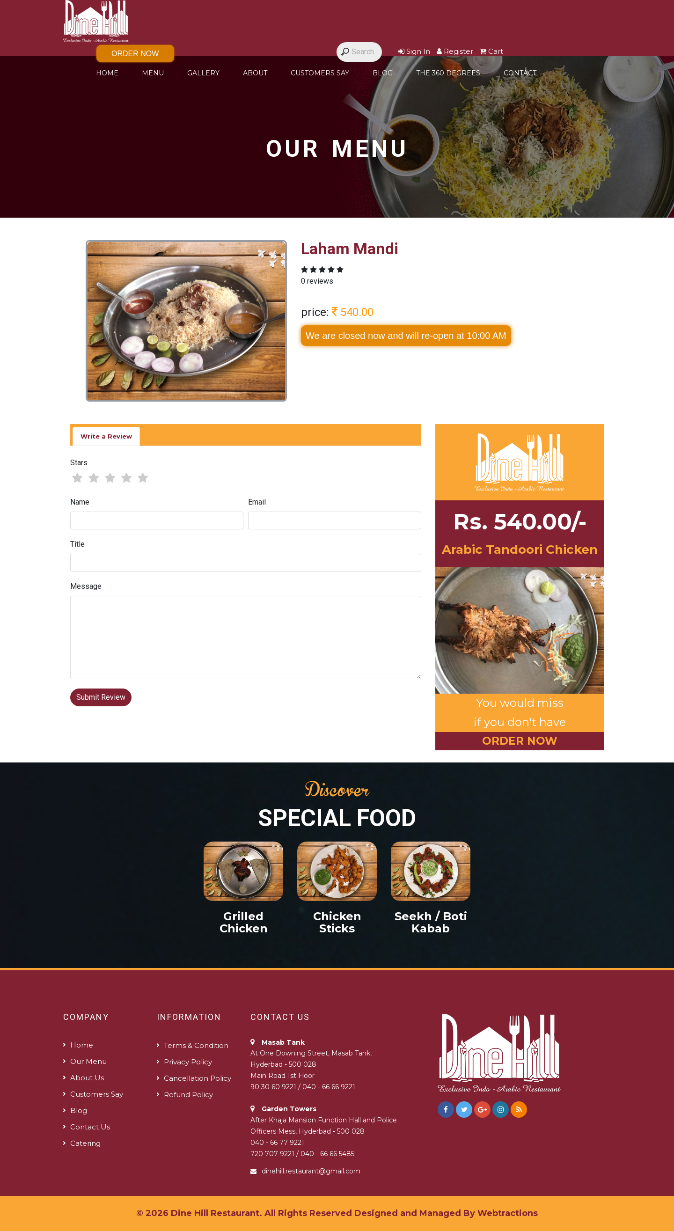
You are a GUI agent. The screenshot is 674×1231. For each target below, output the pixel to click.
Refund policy (188, 1094)
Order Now (135, 54)
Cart (491, 51)
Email (257, 502)
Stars (79, 462)
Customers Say (320, 73)
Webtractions (507, 1213)
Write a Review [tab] (106, 436)
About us (87, 1077)
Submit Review (100, 697)
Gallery (203, 73)
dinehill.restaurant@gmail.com (311, 1171)
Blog (383, 73)
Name (79, 502)
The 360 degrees (448, 73)
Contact (520, 73)
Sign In (414, 51)
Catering (85, 1143)
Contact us (90, 1126)
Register (455, 51)
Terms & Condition (196, 1045)
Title (77, 544)
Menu (153, 73)
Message (86, 586)
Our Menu (88, 1061)
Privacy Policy (188, 1061)
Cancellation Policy (197, 1078)
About (255, 73)
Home (107, 73)
